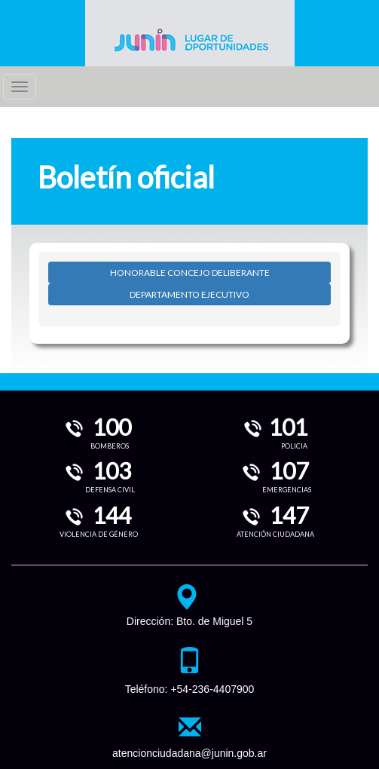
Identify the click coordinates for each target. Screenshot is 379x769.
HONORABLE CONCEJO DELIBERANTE (190, 272)
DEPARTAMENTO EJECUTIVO (189, 294)
